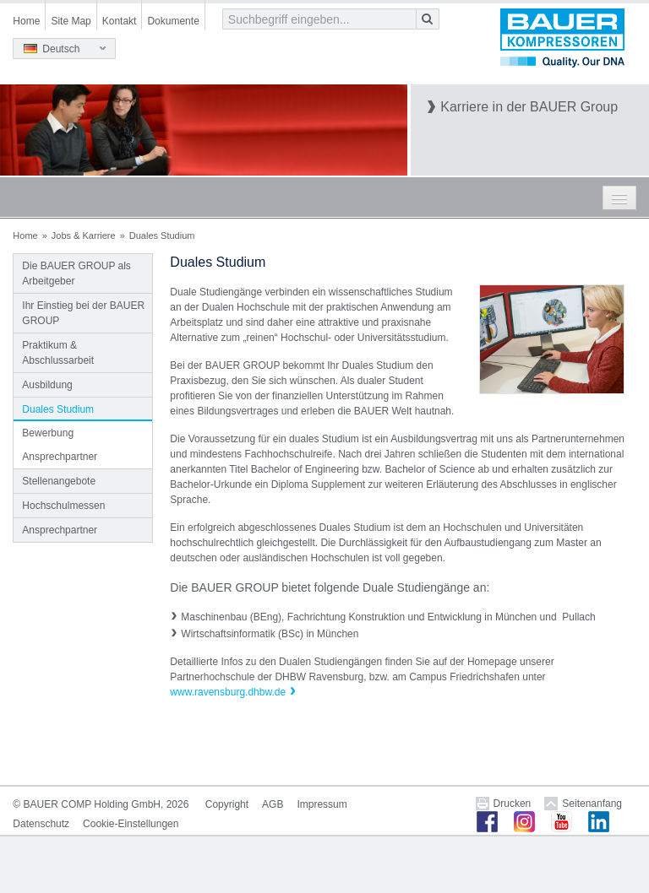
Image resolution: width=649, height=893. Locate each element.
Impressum (321, 804)
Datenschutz (41, 824)
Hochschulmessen (63, 505)
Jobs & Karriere (84, 235)
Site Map (70, 21)
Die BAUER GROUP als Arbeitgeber (76, 273)
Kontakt (119, 21)
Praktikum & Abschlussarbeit (58, 352)
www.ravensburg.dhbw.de (228, 692)
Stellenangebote (58, 481)
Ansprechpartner (59, 457)
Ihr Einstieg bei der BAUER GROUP (83, 313)
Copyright (226, 804)
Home (26, 21)
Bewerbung (48, 433)
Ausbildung (47, 385)
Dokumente (173, 21)
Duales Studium (58, 409)
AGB (272, 804)
